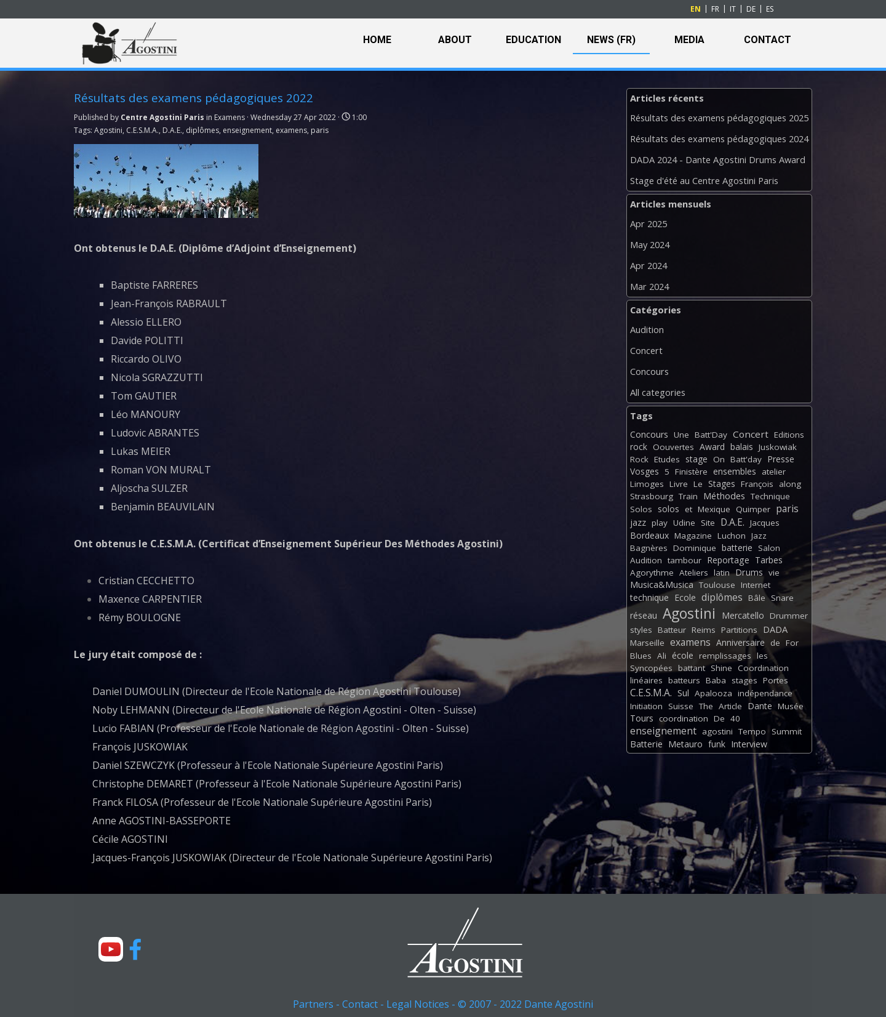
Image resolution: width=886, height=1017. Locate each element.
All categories (657, 392)
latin (722, 572)
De (719, 718)
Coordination (763, 667)
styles (641, 629)
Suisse (680, 706)
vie (774, 572)
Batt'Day (711, 434)
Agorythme (652, 572)
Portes (775, 680)
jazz (638, 522)
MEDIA (689, 40)
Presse (780, 459)
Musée (791, 706)
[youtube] (110, 949)
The (706, 706)
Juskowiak (778, 446)
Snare (782, 597)
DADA (775, 629)
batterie (737, 547)
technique (649, 597)
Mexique (714, 509)
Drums (749, 572)
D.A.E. (172, 130)
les (762, 655)
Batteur (672, 629)
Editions (789, 434)
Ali (661, 655)
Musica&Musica (661, 584)
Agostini (108, 130)
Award (712, 446)
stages (744, 680)
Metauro (685, 744)
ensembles (734, 471)
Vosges (644, 471)
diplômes (202, 130)
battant (691, 667)
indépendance (765, 693)
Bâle (756, 597)
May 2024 (649, 244)
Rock (639, 459)
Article (730, 706)
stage (696, 459)
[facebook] (135, 949)
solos (668, 509)
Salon (769, 547)
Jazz (759, 535)
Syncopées (651, 667)
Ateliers (693, 572)
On (719, 459)
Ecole (685, 597)
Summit (787, 731)
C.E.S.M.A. (142, 130)
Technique (770, 496)
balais (741, 446)
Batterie (646, 744)
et (688, 509)
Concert (646, 350)
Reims (704, 629)
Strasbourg (651, 496)
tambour (684, 560)
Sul (683, 693)
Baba (716, 680)
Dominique (694, 547)
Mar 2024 (649, 286)
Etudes (667, 459)
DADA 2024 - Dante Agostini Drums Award (717, 159)
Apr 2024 (648, 265)
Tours (641, 718)
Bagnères (649, 547)
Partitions (739, 629)
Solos (641, 509)
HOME (377, 40)
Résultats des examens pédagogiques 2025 (719, 117)
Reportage (728, 560)
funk (716, 744)
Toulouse (717, 584)
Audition (647, 329)
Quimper (753, 509)
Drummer (789, 615)
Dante (760, 706)
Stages (721, 483)
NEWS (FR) (611, 40)
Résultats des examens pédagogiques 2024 (719, 138)
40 (735, 718)
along (790, 483)
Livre (678, 483)
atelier (774, 471)
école (682, 655)
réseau (643, 615)
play (660, 522)
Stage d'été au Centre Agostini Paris (704, 180)
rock (638, 446)
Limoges (647, 483)
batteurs (684, 680)
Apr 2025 (648, 223)
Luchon (731, 535)
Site (708, 522)
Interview (749, 744)
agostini (717, 731)
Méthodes (724, 495)
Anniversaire (740, 642)
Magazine (693, 535)
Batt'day (746, 459)
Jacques (765, 522)
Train (688, 496)
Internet (755, 584)
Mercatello (743, 615)
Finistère (691, 471)
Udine (684, 522)
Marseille (647, 642)
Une (681, 434)
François (757, 483)
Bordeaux (649, 535)
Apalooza (713, 693)
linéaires (646, 680)
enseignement (247, 130)
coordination (683, 718)
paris (320, 130)
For (792, 642)
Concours (649, 371)
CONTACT (767, 40)
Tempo (752, 731)
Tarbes (769, 560)
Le (698, 483)
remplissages (725, 655)
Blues (641, 655)
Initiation (646, 706)
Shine (721, 667)
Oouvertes (673, 446)
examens (291, 130)
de (775, 642)
